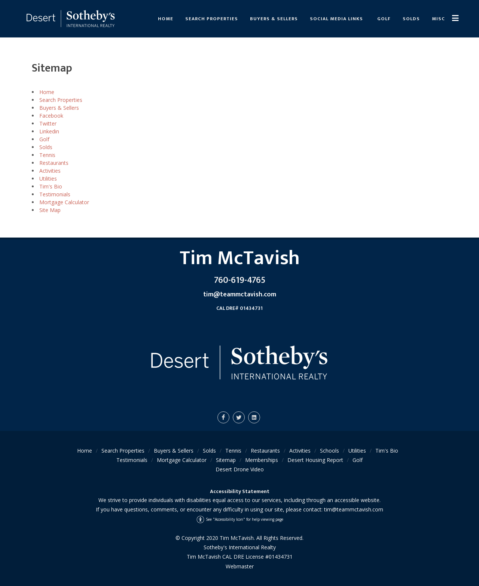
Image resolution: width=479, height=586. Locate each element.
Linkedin (49, 131)
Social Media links (336, 19)
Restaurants (53, 162)
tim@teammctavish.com (353, 509)
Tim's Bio (50, 186)
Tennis (47, 154)
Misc (438, 19)
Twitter (48, 123)
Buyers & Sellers (274, 19)
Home (165, 19)
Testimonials (54, 194)
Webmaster (240, 566)
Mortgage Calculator (64, 202)
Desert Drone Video (240, 469)
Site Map (50, 210)
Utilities (48, 178)
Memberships (261, 459)
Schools (329, 450)
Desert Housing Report (315, 459)
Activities (50, 170)
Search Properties (211, 19)
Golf (384, 19)
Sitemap (226, 459)
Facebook (51, 115)
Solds (411, 19)
